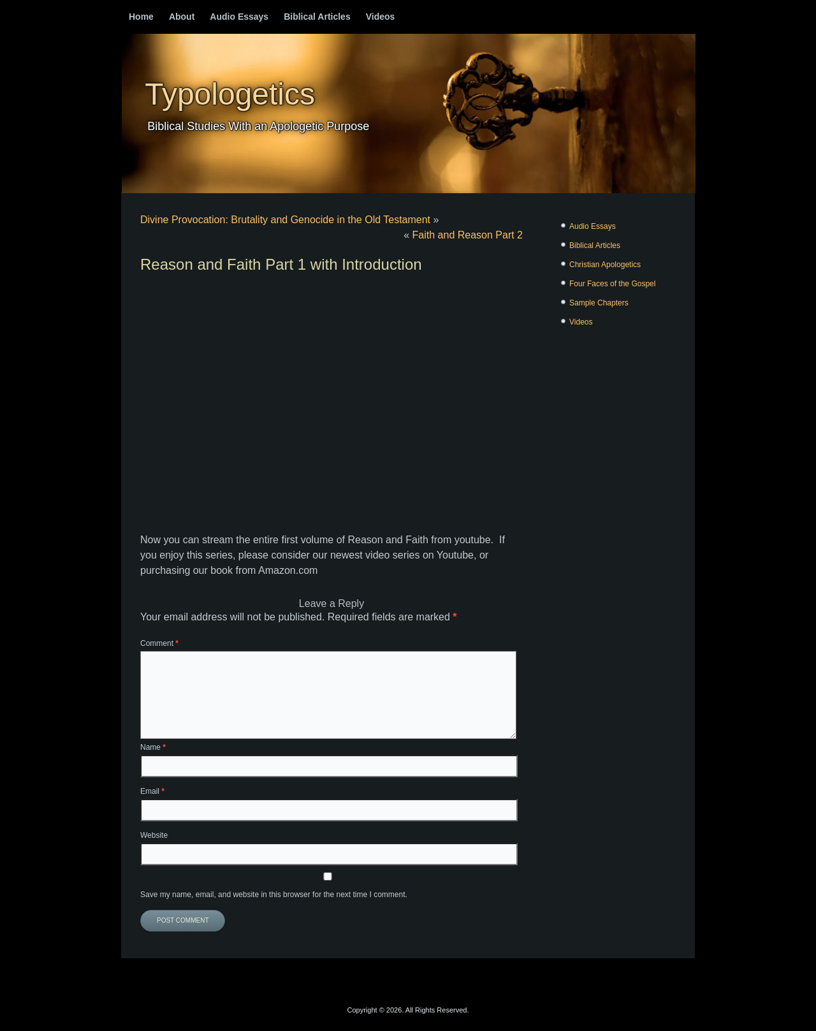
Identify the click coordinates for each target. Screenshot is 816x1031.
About (181, 16)
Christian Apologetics (605, 264)
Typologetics (230, 94)
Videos (380, 16)
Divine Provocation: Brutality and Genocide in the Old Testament (285, 219)
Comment (159, 643)
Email (152, 791)
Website (154, 835)
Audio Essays (239, 16)
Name (153, 747)
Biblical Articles (317, 16)
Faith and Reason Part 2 (467, 235)
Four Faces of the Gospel (612, 283)
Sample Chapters (599, 302)
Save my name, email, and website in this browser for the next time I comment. (273, 894)
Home (141, 16)
